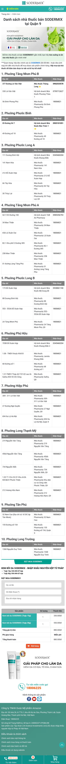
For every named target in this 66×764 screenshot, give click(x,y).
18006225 (15, 719)
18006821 (57, 101)
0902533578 (58, 84)
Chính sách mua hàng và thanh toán (16, 742)
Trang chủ (5, 14)
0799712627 (58, 91)
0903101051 (58, 123)
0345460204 (58, 155)
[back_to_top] (62, 745)
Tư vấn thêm (11, 762)
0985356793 (58, 215)
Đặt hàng (33, 646)
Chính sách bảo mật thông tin (13, 738)
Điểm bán (13, 9)
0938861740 (58, 288)
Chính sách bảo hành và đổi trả (14, 746)
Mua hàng (55, 762)
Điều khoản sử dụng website (13, 750)
